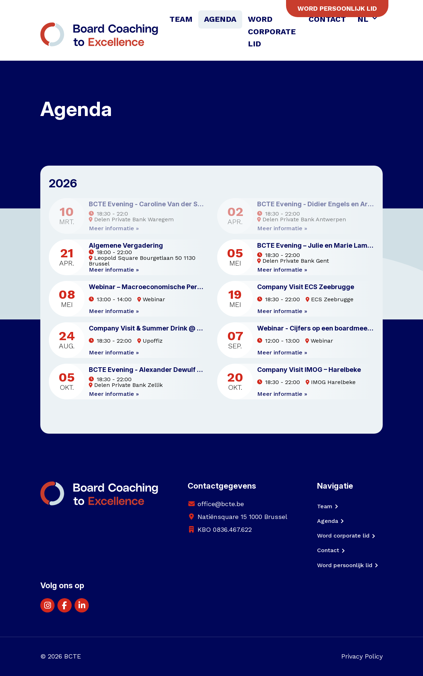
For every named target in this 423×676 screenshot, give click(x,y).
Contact (327, 19)
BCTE (72, 656)
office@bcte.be (221, 504)
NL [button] (363, 19)
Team (181, 19)
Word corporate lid (272, 31)
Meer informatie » (114, 228)
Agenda (220, 19)
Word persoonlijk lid (337, 8)
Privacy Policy (362, 656)
